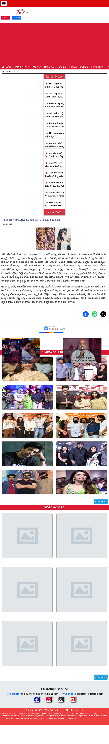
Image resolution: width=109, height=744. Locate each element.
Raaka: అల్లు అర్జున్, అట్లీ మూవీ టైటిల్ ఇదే (54, 105)
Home (6, 67)
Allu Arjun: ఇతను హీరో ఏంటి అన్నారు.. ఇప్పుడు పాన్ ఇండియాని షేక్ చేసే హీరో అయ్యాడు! (54, 95)
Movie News (21, 67)
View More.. (101, 501)
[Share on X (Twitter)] (103, 314)
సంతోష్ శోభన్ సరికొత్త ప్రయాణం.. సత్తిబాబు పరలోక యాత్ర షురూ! (54, 194)
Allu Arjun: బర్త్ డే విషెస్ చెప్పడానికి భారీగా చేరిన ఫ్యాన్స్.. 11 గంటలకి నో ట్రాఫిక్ (54, 115)
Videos (84, 67)
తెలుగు (5, 18)
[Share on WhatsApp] (94, 314)
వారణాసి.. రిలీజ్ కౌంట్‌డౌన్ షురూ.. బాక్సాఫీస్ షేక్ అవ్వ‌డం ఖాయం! (54, 144)
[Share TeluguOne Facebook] (36, 699)
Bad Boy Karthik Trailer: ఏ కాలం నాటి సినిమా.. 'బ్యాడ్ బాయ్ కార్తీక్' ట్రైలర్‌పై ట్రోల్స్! (54, 204)
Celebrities (97, 67)
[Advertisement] (54, 42)
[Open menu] (4, 3)
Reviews (49, 67)
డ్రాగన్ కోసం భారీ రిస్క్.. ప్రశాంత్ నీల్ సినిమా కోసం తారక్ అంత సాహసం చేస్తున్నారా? (54, 164)
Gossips (61, 67)
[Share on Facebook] (85, 314)
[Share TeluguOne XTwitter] (60, 699)
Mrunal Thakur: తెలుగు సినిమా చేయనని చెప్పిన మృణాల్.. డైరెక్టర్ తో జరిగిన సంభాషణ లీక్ (54, 125)
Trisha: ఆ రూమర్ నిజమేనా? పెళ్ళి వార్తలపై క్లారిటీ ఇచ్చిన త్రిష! (54, 174)
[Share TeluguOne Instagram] (48, 699)
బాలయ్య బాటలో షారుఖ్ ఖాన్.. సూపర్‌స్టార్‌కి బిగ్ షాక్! (54, 154)
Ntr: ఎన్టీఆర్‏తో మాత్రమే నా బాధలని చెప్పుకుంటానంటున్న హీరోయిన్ (54, 85)
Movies (37, 67)
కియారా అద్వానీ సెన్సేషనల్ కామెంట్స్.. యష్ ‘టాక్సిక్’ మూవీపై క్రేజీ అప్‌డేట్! (54, 184)
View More (54, 212)
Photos (73, 67)
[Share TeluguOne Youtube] (73, 699)
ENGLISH (16, 18)
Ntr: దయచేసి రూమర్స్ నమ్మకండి (54, 134)
